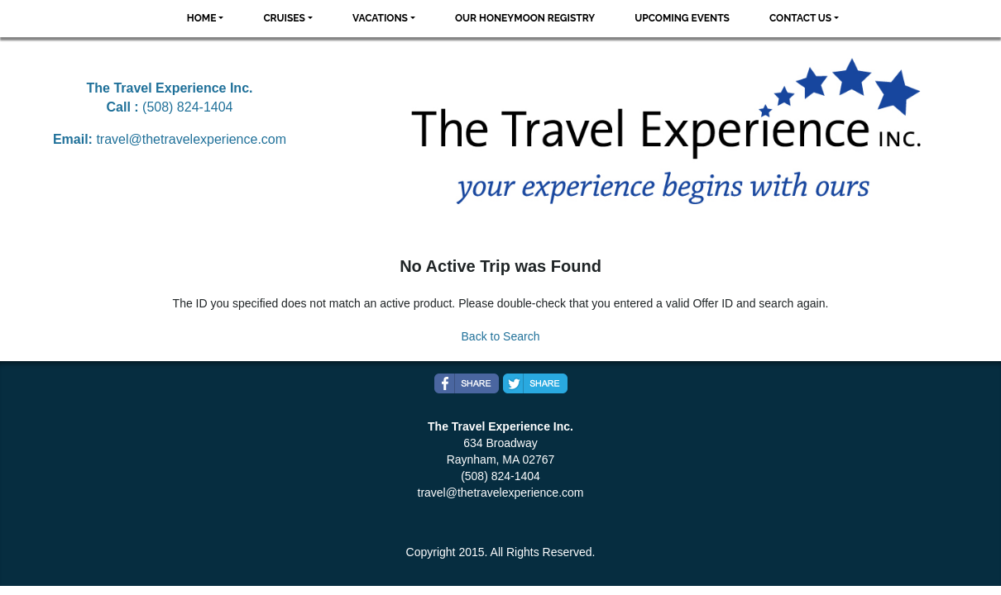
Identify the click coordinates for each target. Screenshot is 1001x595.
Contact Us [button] (800, 18)
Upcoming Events (682, 18)
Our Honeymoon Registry (525, 18)
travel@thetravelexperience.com (191, 139)
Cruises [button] (284, 18)
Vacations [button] (380, 18)
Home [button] (202, 18)
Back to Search (501, 336)
